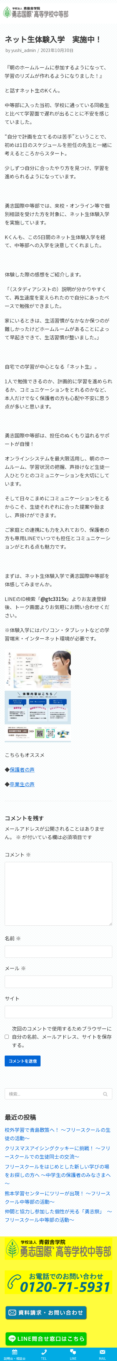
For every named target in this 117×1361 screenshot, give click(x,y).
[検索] (58, 1093)
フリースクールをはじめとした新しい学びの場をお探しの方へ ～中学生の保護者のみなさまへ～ (58, 1175)
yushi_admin (23, 50)
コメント (18, 854)
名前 (13, 938)
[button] (105, 13)
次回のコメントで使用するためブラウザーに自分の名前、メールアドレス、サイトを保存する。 (62, 1037)
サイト (12, 998)
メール (15, 968)
